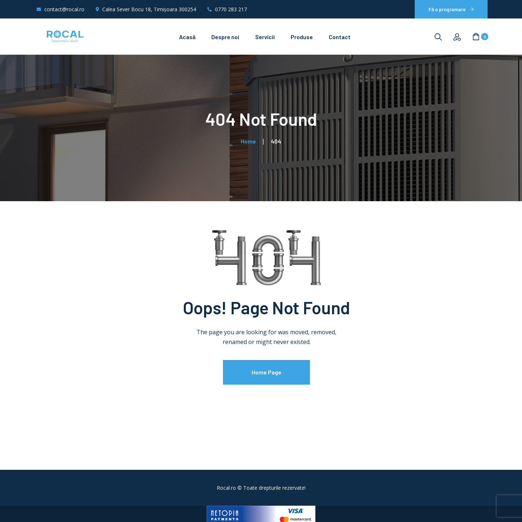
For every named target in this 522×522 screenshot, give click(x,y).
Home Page (266, 372)
